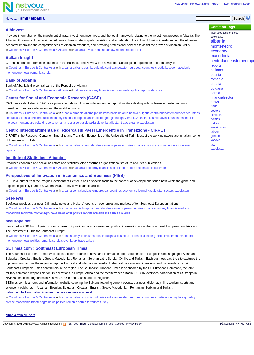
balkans (78, 67)
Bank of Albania (21, 80)
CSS (248, 323)
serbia (46, 72)
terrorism (93, 302)
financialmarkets (178, 208)
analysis (78, 236)
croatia (159, 67)
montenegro (14, 72)
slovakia (90, 122)
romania (35, 72)
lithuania (173, 118)
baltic (113, 113)
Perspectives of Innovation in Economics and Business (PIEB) (65, 175)
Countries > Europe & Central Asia (32, 67)
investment (93, 50)
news (25, 72)
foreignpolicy (186, 297)
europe (78, 118)
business (123, 236)
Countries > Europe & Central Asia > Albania (38, 50)
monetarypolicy (129, 90)
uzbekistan (147, 122)
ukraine (134, 122)
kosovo (170, 67)
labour (105, 50)
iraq (129, 118)
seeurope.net (18, 221)
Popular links (199, 4)
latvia (163, 118)
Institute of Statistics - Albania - (36, 158)
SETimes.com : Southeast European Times (46, 248)
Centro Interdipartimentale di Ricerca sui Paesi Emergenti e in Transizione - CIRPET (86, 130)
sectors (131, 50)
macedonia (183, 67)
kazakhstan (140, 118)
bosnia (88, 67)
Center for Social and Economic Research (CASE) (53, 98)
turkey (90, 240)
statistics (156, 90)
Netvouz (11, 18)
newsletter (65, 213)
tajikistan (114, 122)
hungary (120, 118)
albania (80, 50)
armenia (78, 113)
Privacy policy (134, 323)
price (132, 168)
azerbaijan (91, 113)
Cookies (119, 323)
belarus (123, 113)
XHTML (240, 323)
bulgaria (98, 67)
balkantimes (41, 292)
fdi (131, 236)
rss (107, 213)
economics (130, 190)
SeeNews (14, 198)
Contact (92, 323)
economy (92, 90)
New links (181, 4)
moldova (11, 122)
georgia (109, 118)
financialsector (108, 90)
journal (142, 190)
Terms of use (106, 323)
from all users (20, 315)
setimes (73, 292)
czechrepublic (40, 118)
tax (139, 50)
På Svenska (227, 323)
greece (158, 236)
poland (39, 122)
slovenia (102, 122)
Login (246, 4)
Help (226, 4)
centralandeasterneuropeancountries (129, 67)
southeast (85, 292)
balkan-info (13, 292)
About (216, 4)
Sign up (236, 4)
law (113, 50)
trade (124, 122)
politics (77, 213)
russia (71, 122)
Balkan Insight (19, 57)
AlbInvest (15, 30)
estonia (68, 118)
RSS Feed (72, 323)
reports (120, 50)
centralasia (13, 118)
